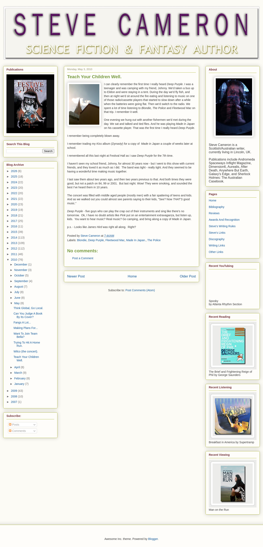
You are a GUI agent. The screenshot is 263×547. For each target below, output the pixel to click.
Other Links (216, 252)
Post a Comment (82, 258)
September (21, 281)
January (19, 383)
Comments (17, 430)
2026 (14, 171)
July (17, 292)
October (19, 275)
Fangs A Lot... (22, 322)
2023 (14, 187)
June (17, 297)
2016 (14, 226)
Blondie (82, 240)
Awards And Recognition (224, 219)
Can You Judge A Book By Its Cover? (28, 315)
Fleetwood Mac (115, 240)
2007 (14, 402)
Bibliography (216, 207)
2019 (14, 209)
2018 (14, 215)
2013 (14, 243)
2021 (14, 198)
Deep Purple (96, 240)
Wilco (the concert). (26, 351)
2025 (14, 176)
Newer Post (76, 276)
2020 (14, 204)
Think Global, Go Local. (28, 308)
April (17, 367)
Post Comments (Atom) (140, 290)
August (19, 286)
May (17, 303)
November (21, 270)
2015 (14, 231)
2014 (14, 237)
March (18, 372)
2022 (14, 193)
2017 (14, 221)
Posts (14, 424)
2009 (14, 390)
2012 (14, 248)
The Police (154, 240)
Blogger (153, 539)
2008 (14, 396)
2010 (14, 259)
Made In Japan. (136, 240)
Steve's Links (217, 232)
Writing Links (217, 245)
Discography (217, 239)
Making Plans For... (26, 328)
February (20, 378)
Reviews (214, 213)
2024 (14, 182)
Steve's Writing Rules (222, 226)
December (21, 264)
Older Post (188, 276)
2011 (14, 254)
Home (132, 276)
